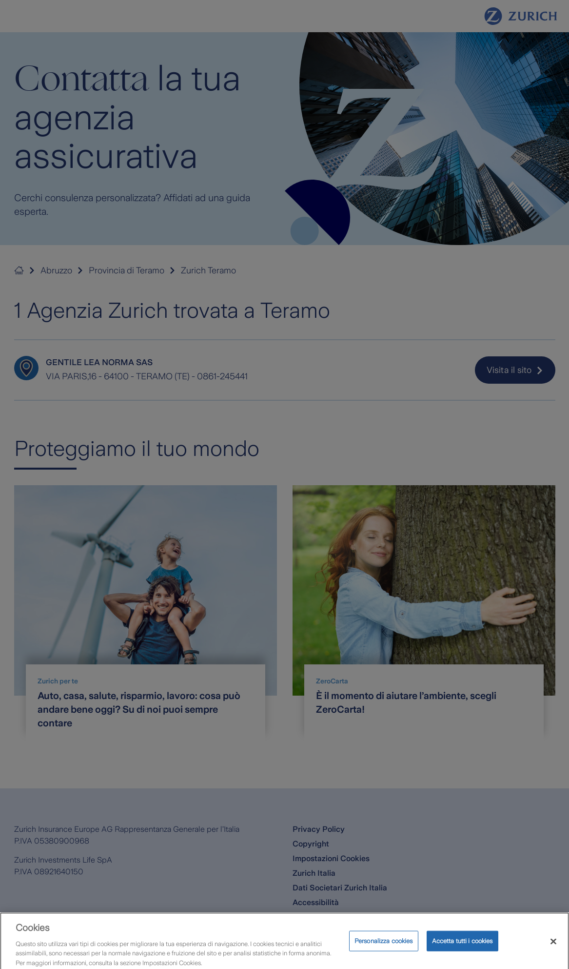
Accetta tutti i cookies (462, 947)
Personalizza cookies (383, 947)
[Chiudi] (553, 948)
